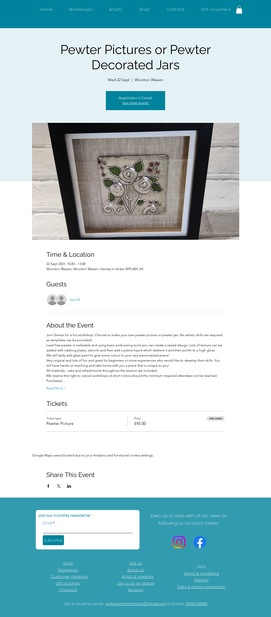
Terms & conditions (201, 573)
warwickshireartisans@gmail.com (135, 603)
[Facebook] (200, 542)
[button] (239, 10)
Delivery (201, 580)
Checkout (68, 590)
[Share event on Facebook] (48, 486)
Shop (68, 563)
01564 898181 (196, 603)
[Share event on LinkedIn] (69, 486)
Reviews (135, 590)
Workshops (68, 570)
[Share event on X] (59, 486)
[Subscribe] (53, 540)
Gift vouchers (68, 583)
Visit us (135, 563)
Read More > (56, 388)
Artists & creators (137, 576)
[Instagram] (179, 542)
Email (47, 523)
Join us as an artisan (135, 583)
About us (135, 570)
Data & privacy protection (201, 586)
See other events (135, 103)
